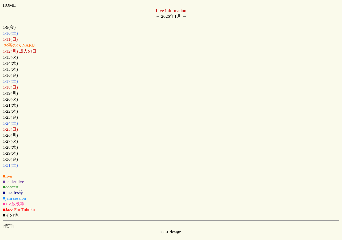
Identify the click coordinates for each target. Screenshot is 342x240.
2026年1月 (171, 16)
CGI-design (171, 231)
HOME (9, 5)
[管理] (8, 226)
